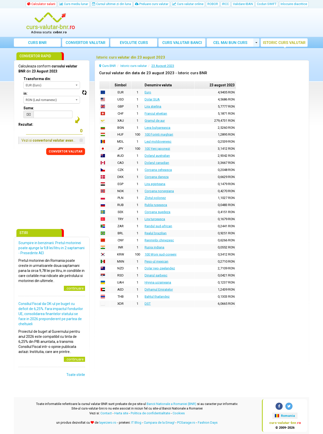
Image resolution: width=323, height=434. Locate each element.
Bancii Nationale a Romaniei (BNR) (171, 404)
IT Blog (136, 422)
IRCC (225, 4)
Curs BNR (37, 42)
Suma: (28, 108)
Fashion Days (208, 422)
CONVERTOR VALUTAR (66, 151)
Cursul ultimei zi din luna (111, 4)
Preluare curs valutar (151, 4)
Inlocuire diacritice (294, 4)
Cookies (179, 413)
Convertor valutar (85, 42)
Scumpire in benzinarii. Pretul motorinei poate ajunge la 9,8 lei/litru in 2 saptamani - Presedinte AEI (51, 248)
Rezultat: (25, 124)
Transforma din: (37, 79)
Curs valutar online (187, 4)
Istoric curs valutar (284, 42)
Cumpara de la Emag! (159, 422)
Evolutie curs (134, 42)
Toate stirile (75, 375)
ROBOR (212, 4)
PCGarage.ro (186, 422)
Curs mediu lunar (73, 4)
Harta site (121, 413)
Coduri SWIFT (267, 4)
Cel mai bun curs (230, 42)
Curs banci (182, 42)
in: (25, 93)
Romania (285, 416)
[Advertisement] (198, 22)
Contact (106, 413)
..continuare (74, 288)
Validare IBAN (243, 4)
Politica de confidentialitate (150, 413)
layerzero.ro (107, 422)
